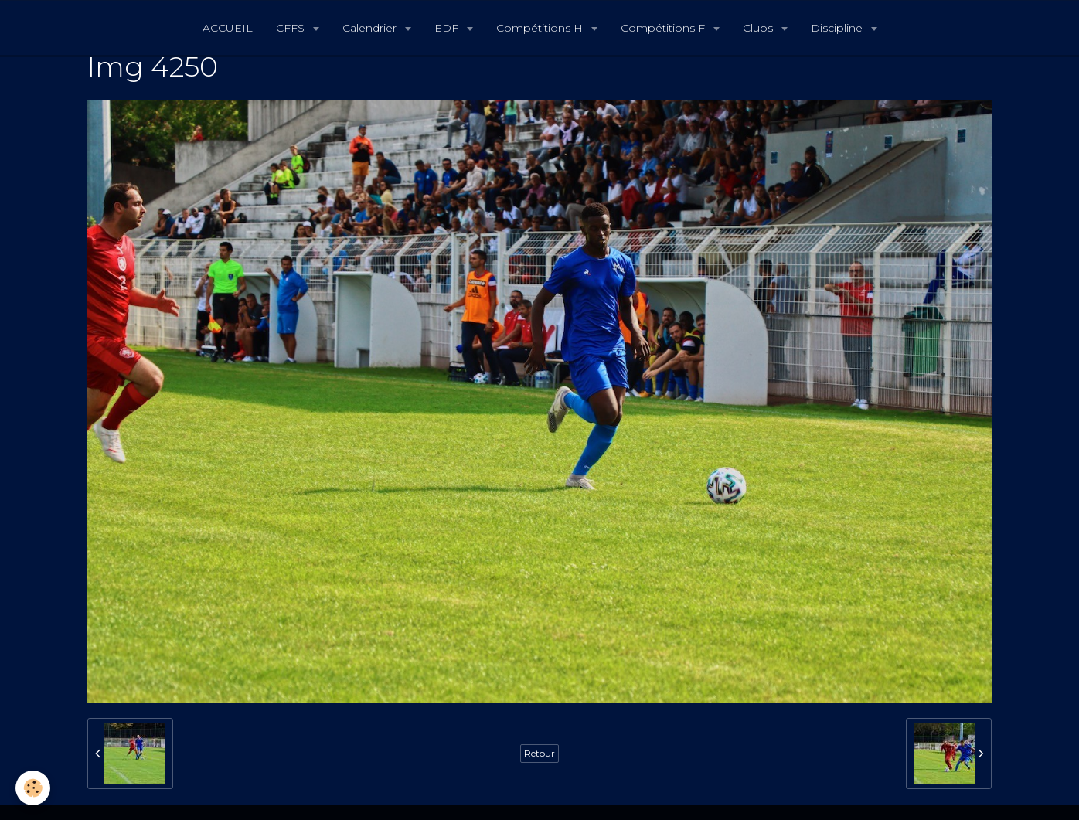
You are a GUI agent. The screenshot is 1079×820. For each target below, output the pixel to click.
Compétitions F (664, 28)
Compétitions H (541, 28)
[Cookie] (32, 788)
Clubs (759, 28)
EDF (447, 28)
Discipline (838, 28)
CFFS (292, 28)
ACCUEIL (228, 28)
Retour (539, 753)
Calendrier (371, 28)
